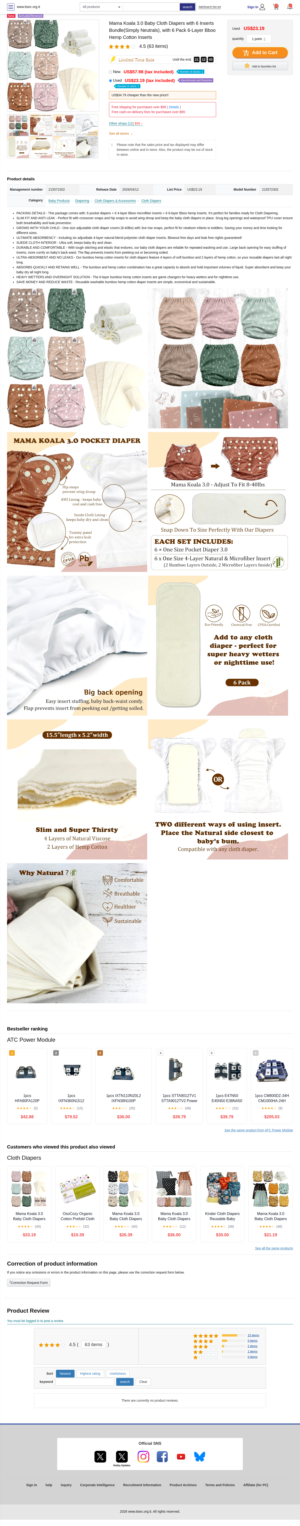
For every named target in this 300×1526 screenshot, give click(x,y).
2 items (253, 1346)
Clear (143, 1382)
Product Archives (183, 1485)
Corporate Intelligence (97, 1485)
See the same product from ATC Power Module (259, 1130)
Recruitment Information (142, 1485)
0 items (253, 1357)
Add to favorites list (260, 65)
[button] (290, 6)
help (48, 1485)
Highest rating (90, 1373)
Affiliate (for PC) (255, 1485)
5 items (253, 1340)
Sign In (252, 7)
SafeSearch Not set (210, 6)
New (158, 71)
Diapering (82, 201)
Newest (65, 1373)
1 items (253, 1351)
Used (163, 83)
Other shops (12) (126, 123)
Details (174, 107)
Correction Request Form (29, 1282)
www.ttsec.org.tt (28, 7)
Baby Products (59, 201)
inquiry (66, 1485)
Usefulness (118, 1373)
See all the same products (274, 1248)
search (187, 7)
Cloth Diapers (151, 201)
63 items (94, 1344)
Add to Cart (260, 53)
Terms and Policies (220, 1485)
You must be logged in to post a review (35, 1321)
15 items (253, 1335)
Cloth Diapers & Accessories (115, 201)
